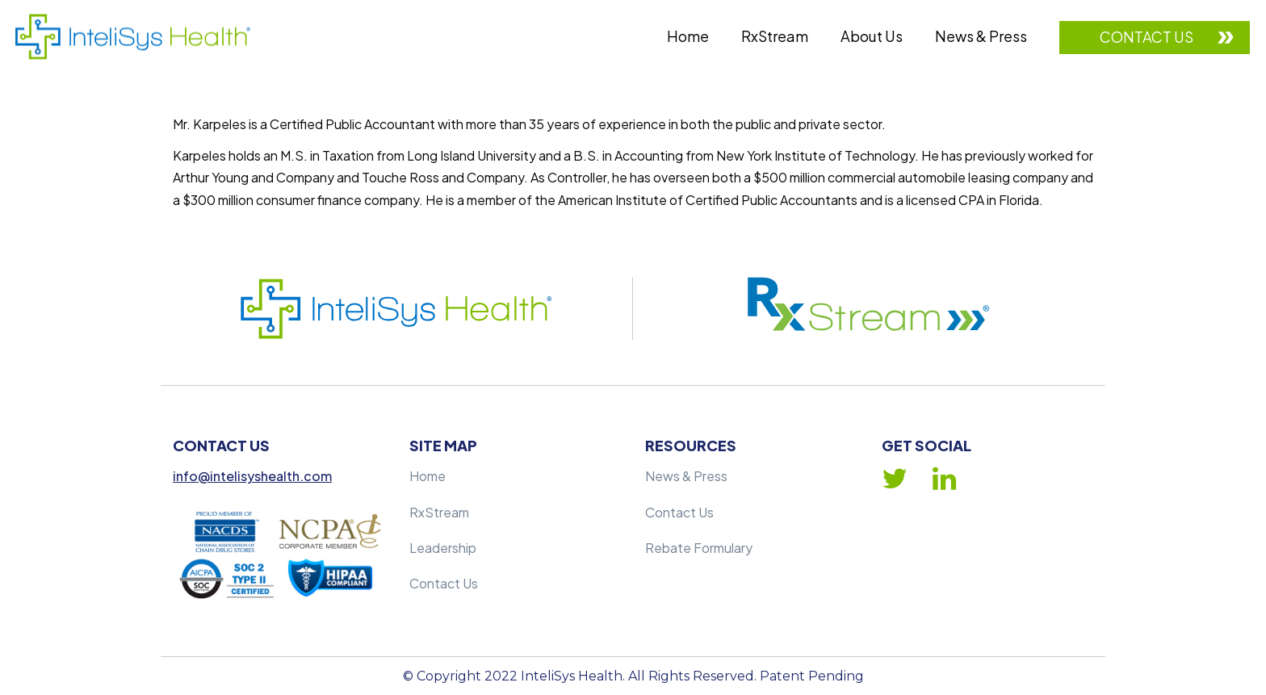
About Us (872, 36)
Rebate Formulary (698, 547)
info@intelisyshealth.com (252, 475)
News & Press (981, 36)
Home (688, 36)
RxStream (774, 36)
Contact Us (1146, 36)
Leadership (442, 547)
